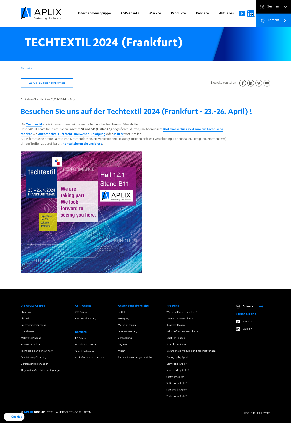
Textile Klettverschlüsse (180, 318)
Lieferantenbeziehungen (34, 364)
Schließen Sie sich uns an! (89, 357)
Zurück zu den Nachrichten (47, 83)
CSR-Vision (81, 312)
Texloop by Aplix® (177, 396)
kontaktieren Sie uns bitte (82, 144)
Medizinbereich (127, 325)
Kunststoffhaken (176, 325)
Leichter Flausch (176, 338)
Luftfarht (65, 134)
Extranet (249, 306)
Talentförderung (84, 351)
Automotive (47, 134)
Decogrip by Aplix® (178, 357)
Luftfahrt (122, 312)
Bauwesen (81, 134)
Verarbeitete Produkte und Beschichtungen (191, 351)
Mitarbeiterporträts (86, 344)
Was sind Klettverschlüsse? (182, 312)
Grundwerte (27, 331)
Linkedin (244, 329)
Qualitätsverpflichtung (33, 357)
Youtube (244, 322)
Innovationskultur (30, 344)
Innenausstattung (127, 331)
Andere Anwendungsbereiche (135, 357)
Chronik (25, 318)
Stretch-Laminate (176, 344)
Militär (118, 134)
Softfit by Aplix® (175, 377)
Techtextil (34, 125)
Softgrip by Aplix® (177, 383)
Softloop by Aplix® (177, 389)
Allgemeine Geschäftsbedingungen (41, 370)
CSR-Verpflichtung (85, 318)
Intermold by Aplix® (178, 370)
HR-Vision (80, 338)
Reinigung (98, 134)
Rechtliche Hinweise (257, 413)
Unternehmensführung (33, 325)
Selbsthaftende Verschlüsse (182, 331)
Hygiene (122, 344)
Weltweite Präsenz (31, 338)
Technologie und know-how (37, 351)
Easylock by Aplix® (177, 364)
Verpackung (125, 338)
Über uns (26, 312)
